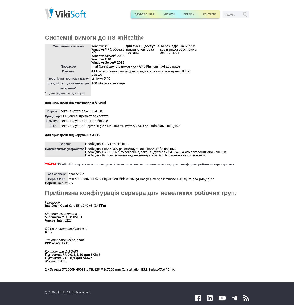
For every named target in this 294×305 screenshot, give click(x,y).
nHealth (169, 14)
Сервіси (189, 14)
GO (245, 14)
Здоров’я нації (145, 14)
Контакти (209, 14)
